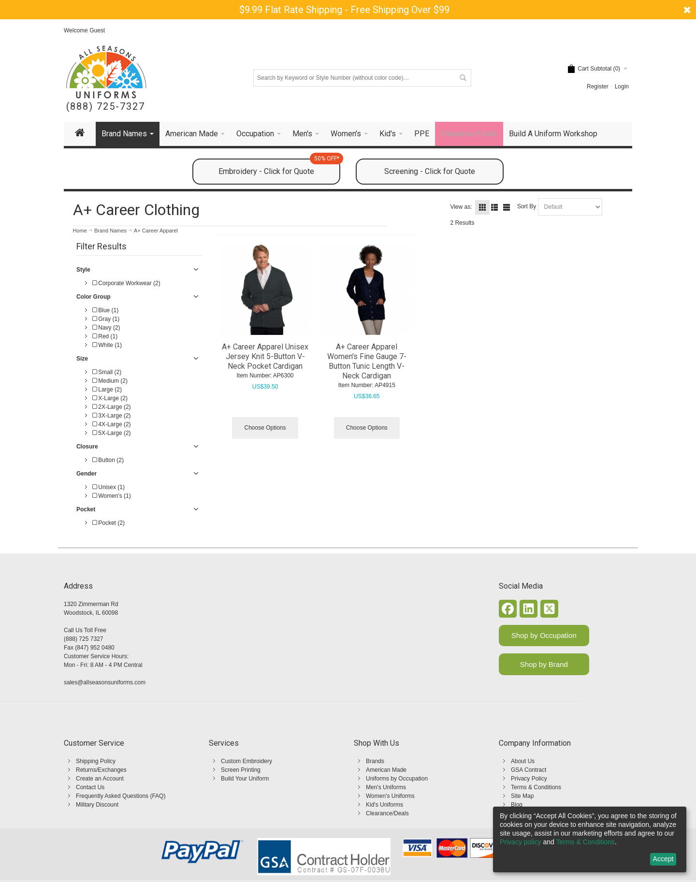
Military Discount (97, 804)
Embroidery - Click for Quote (279, 167)
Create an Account (100, 778)
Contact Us (90, 787)
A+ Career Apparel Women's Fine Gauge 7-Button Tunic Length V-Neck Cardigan (366, 361)
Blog (516, 804)
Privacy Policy (529, 778)
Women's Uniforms (390, 796)
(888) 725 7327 (83, 639)
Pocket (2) (108, 523)
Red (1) (104, 336)
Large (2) (107, 389)
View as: (461, 206)
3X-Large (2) (111, 415)
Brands (375, 761)
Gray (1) (105, 319)
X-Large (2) (110, 398)
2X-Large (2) (111, 407)
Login (622, 86)
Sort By (526, 206)
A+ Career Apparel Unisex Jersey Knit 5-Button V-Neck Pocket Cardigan (265, 356)
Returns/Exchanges (101, 769)
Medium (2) (110, 380)
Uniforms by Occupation (397, 778)
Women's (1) (111, 495)
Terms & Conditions (536, 787)
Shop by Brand (544, 664)
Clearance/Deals (387, 813)
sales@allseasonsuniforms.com (104, 682)
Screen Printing (241, 769)
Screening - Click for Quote (429, 171)
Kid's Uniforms (384, 804)
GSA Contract (528, 769)
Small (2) (106, 372)
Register (598, 86)
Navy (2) (106, 327)
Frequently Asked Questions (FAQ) (120, 796)
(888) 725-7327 (105, 106)
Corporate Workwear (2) (126, 283)
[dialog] (589, 839)
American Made (386, 769)
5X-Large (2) (111, 433)
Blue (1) (105, 310)
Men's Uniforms (386, 787)
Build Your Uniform (245, 778)
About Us (523, 761)
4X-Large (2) (111, 424)
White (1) (107, 345)
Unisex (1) (108, 487)
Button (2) (108, 460)
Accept (663, 859)
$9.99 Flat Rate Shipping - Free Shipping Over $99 (344, 9)
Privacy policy (520, 842)
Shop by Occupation (544, 635)
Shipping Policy (96, 761)
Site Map (522, 796)
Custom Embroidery (246, 761)
